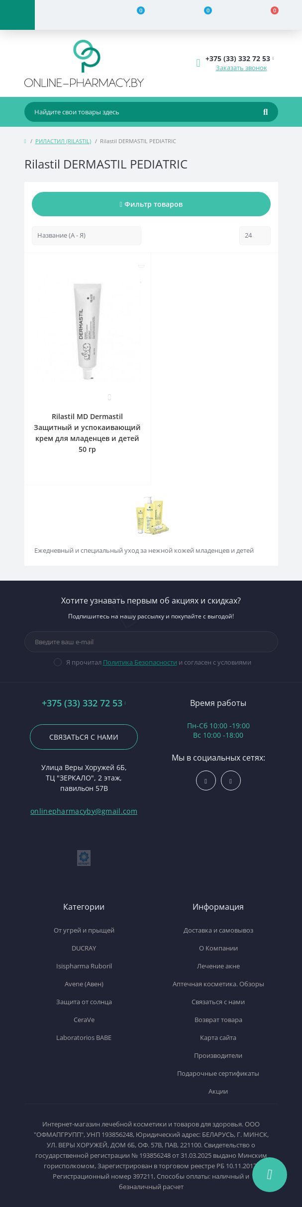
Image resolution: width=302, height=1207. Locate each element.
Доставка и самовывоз (218, 930)
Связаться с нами (83, 737)
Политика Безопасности (140, 662)
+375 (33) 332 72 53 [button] (84, 703)
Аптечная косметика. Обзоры (218, 983)
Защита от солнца (84, 1001)
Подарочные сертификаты (218, 1073)
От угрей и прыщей (84, 930)
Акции (218, 1091)
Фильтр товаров (150, 204)
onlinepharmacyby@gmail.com (83, 811)
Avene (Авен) (84, 983)
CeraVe (84, 1019)
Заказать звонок (241, 67)
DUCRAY (84, 948)
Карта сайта (218, 1037)
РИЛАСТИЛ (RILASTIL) (63, 141)
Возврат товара (218, 1019)
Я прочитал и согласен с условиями (158, 662)
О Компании (218, 948)
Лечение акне (218, 965)
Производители (218, 1055)
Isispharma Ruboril (84, 965)
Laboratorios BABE (83, 1037)
